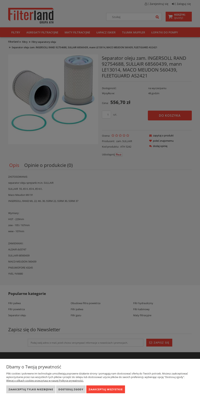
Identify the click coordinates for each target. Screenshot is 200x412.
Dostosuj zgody (70, 389)
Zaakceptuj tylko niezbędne (31, 389)
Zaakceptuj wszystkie (106, 389)
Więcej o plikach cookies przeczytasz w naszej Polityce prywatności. (45, 380)
